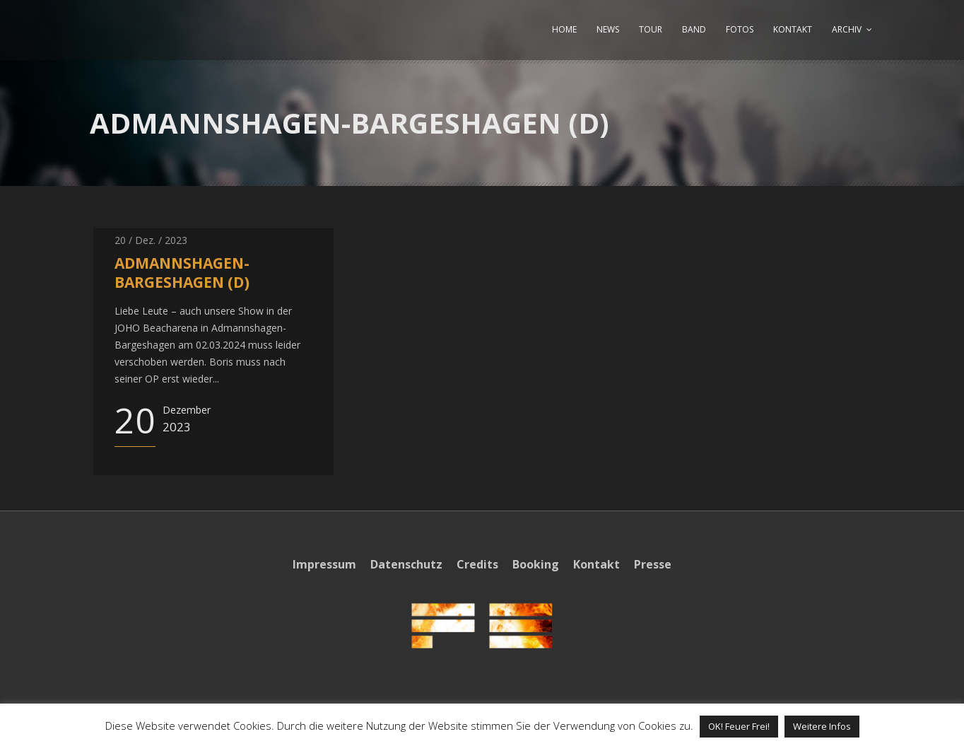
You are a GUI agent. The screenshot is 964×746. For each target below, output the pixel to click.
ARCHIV (847, 29)
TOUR (650, 29)
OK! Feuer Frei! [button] (739, 726)
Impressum (324, 564)
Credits (477, 564)
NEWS (607, 29)
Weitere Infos (822, 726)
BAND (694, 29)
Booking (535, 564)
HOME (564, 29)
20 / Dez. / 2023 (150, 240)
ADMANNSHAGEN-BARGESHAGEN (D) (181, 272)
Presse (652, 564)
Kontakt (596, 564)
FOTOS (739, 29)
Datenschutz (406, 564)
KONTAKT (792, 29)
